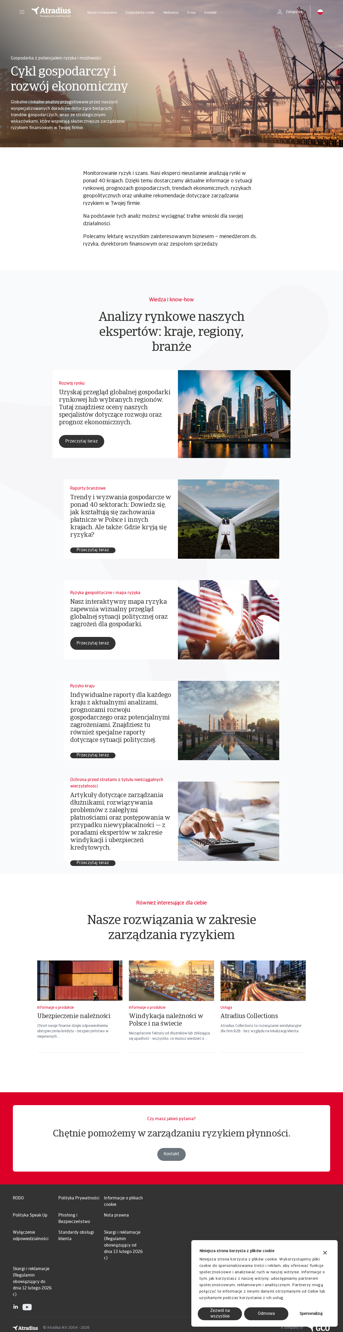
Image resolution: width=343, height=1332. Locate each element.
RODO (18, 1198)
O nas (191, 12)
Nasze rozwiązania (102, 12)
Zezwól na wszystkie (220, 1314)
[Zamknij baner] (325, 1253)
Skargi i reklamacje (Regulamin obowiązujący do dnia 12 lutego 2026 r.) (32, 1282)
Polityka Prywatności (78, 1198)
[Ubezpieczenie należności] (79, 1013)
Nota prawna (116, 1215)
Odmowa (266, 1314)
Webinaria (170, 12)
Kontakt (210, 12)
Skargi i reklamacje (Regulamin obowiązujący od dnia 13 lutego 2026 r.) (123, 1245)
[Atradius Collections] (263, 1013)
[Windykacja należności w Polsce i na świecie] (171, 1013)
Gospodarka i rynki (140, 12)
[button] (22, 12)
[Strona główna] (51, 12)
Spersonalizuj (311, 1314)
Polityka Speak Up (30, 1215)
